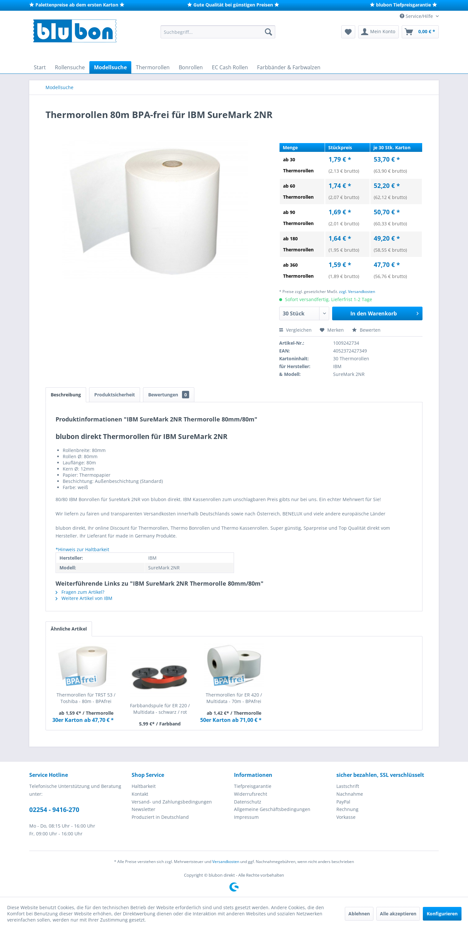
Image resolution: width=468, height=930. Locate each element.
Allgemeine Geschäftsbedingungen (272, 809)
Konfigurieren (442, 913)
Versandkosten (225, 861)
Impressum (246, 817)
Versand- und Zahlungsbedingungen (172, 802)
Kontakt (140, 794)
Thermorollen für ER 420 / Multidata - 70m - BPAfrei (234, 698)
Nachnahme (349, 794)
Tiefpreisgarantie (252, 786)
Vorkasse (346, 817)
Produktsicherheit (114, 395)
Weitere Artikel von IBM (84, 598)
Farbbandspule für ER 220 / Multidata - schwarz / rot (160, 708)
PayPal (343, 802)
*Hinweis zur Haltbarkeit (82, 549)
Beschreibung (66, 395)
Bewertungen (168, 394)
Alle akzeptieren (398, 913)
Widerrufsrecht (250, 794)
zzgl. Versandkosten (357, 291)
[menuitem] (218, 31)
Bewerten (366, 330)
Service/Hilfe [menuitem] (417, 16)
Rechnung (347, 809)
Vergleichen (295, 330)
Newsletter (143, 809)
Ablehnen (359, 913)
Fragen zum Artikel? (80, 592)
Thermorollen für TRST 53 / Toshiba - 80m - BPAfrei (86, 698)
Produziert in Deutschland (160, 817)
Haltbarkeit (144, 786)
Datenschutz (247, 802)
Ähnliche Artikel (69, 629)
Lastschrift (347, 786)
